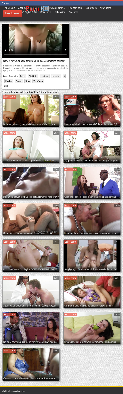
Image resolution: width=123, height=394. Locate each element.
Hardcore (44, 76)
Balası (22, 76)
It (64, 76)
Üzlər (27, 81)
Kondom (8, 81)
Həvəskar (56, 76)
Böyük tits (33, 76)
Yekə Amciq (38, 81)
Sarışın (19, 81)
